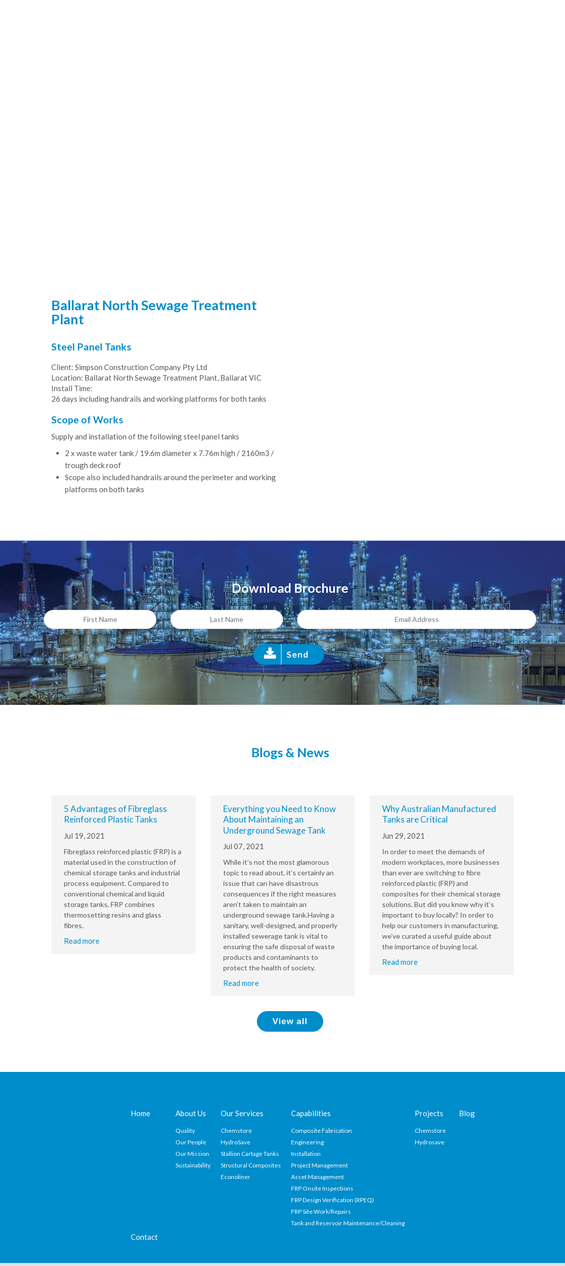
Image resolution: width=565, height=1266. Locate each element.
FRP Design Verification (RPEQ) (332, 1200)
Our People (190, 1142)
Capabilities (311, 1113)
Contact (144, 1236)
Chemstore (236, 1130)
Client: (62, 367)
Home (140, 1113)
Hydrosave (429, 1142)
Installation (306, 1153)
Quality (185, 1130)
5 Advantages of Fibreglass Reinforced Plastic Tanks (115, 814)
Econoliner (235, 1177)
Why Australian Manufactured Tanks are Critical (439, 814)
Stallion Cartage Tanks (250, 1153)
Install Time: (71, 388)
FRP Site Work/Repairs (321, 1211)
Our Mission (192, 1153)
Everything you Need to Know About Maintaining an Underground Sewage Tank (279, 819)
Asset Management (317, 1177)
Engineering (307, 1142)
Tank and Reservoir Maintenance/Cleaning (348, 1223)
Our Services (242, 1113)
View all (290, 1021)
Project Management (319, 1165)
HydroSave (235, 1142)
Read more (82, 940)
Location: (67, 377)
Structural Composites (251, 1165)
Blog (467, 1113)
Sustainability (193, 1165)
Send (298, 654)
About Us (190, 1113)
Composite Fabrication (321, 1130)
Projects (429, 1113)
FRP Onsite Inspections (322, 1188)
